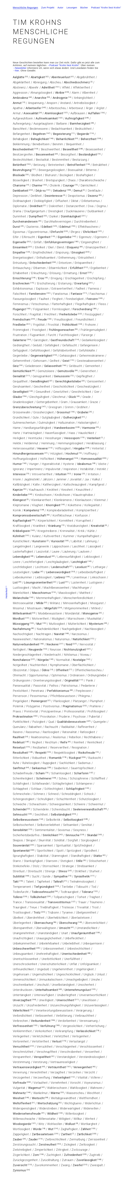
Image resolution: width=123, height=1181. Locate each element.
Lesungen (71, 7)
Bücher (84, 7)
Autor (60, 7)
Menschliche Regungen (25, 7)
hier (17, 70)
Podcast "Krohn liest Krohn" (106, 7)
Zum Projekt (47, 7)
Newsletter (21, 68)
